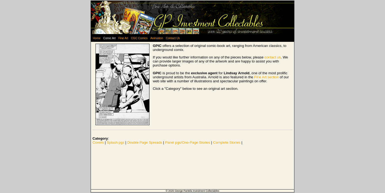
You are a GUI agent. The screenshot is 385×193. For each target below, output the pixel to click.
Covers (98, 142)
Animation (156, 38)
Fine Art (123, 38)
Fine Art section (266, 77)
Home (96, 38)
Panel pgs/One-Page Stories (187, 142)
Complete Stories (226, 142)
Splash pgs (115, 142)
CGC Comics (139, 38)
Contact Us (173, 38)
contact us (272, 57)
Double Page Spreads (144, 142)
